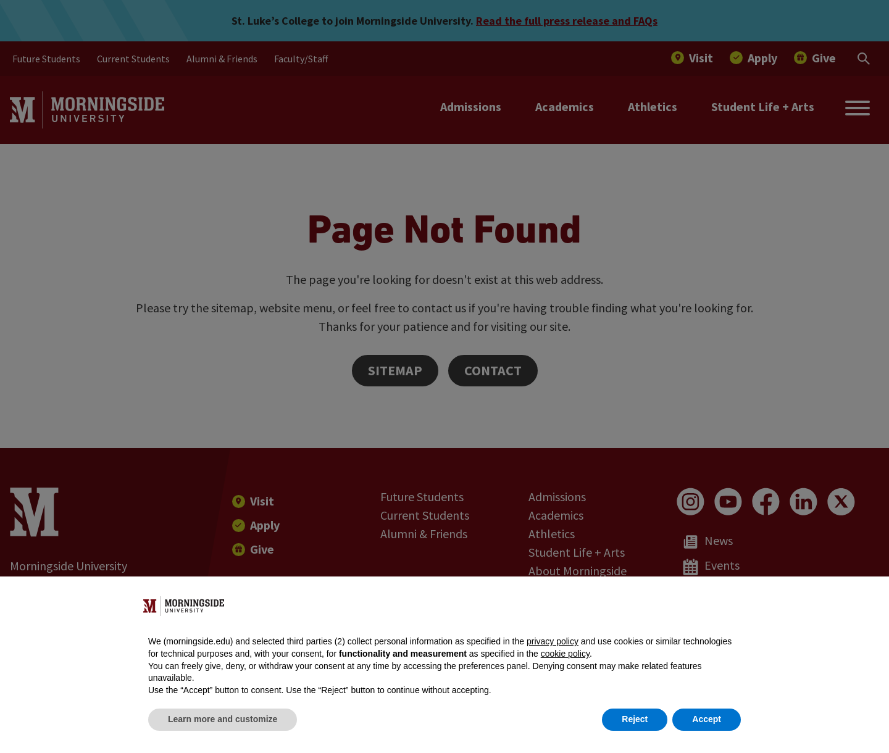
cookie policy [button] (565, 654)
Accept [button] (706, 719)
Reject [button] (635, 719)
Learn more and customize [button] (222, 719)
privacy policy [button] (552, 641)
